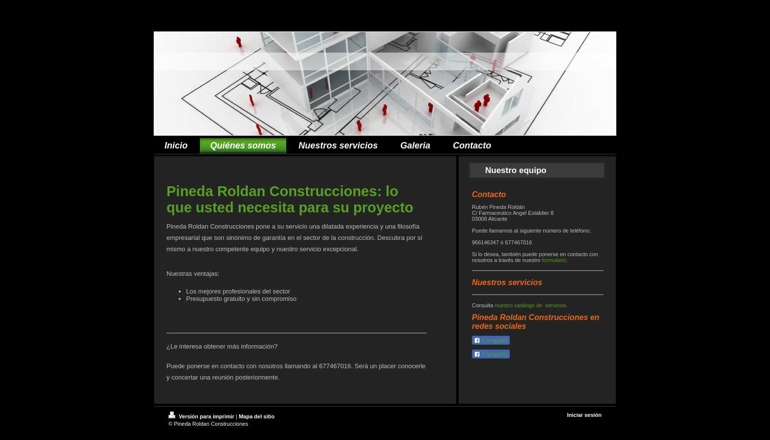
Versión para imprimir (202, 416)
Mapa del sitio (257, 416)
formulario (554, 260)
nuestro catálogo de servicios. (531, 305)
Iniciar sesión (584, 415)
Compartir (491, 340)
